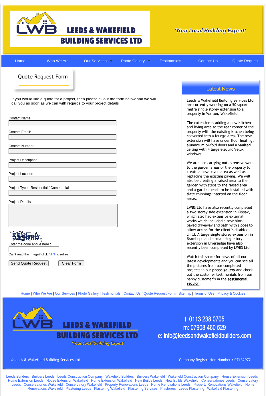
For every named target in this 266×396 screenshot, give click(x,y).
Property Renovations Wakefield (217, 385)
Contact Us (208, 61)
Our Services (95, 61)
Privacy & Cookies (231, 293)
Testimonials (170, 61)
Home (20, 61)
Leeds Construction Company (80, 377)
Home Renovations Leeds (170, 385)
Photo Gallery (133, 61)
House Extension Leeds (240, 377)
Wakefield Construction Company (193, 377)
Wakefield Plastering (222, 389)
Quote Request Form (160, 293)
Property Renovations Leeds (126, 385)
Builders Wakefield (151, 377)
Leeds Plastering (191, 389)
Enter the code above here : (30, 249)
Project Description (23, 160)
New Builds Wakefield (181, 381)
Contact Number (21, 146)
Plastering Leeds (78, 389)
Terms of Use (204, 293)
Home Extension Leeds (25, 381)
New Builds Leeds (148, 381)
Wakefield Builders (120, 377)
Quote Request (246, 61)
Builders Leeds (43, 377)
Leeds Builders (17, 377)
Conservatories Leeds (218, 381)
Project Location (21, 174)
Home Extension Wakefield (111, 381)
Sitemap (185, 293)
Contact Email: (20, 132)
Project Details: (20, 202)
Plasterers (168, 389)
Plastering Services (143, 389)
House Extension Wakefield (67, 381)
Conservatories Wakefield (44, 385)
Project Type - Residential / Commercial (39, 188)
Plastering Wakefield (109, 389)
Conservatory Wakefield (84, 385)
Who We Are (58, 61)
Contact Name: (20, 118)
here (52, 259)
